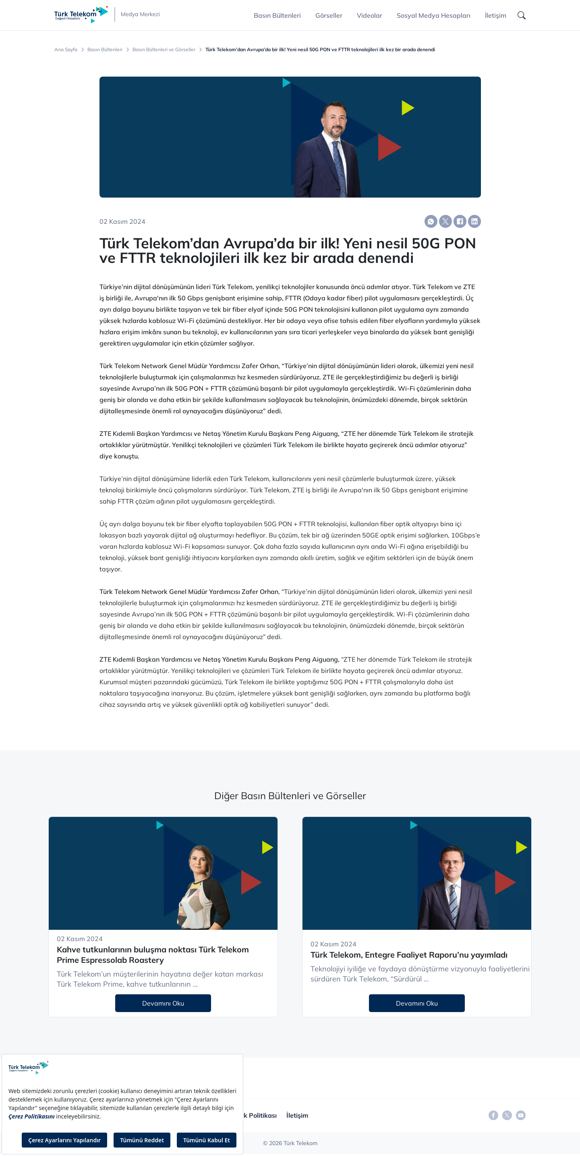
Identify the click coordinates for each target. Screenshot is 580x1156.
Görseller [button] (328, 15)
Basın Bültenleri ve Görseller (164, 49)
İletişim (495, 15)
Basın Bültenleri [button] (277, 15)
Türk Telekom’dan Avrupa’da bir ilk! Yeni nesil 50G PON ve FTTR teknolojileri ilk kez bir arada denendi (320, 49)
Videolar (369, 15)
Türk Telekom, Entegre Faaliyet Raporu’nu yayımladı (409, 955)
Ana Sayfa (65, 49)
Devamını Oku (163, 1003)
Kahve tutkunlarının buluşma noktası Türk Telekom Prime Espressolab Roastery (153, 954)
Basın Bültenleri (104, 49)
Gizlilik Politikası (252, 1115)
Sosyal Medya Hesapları (433, 15)
